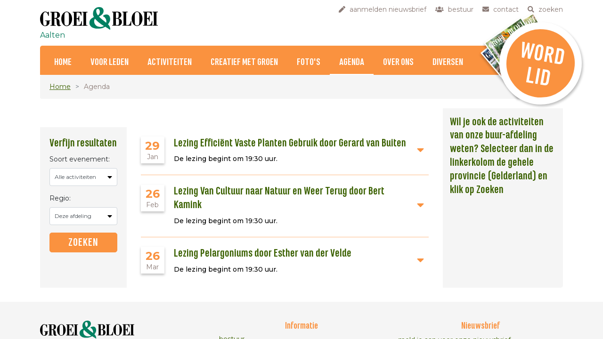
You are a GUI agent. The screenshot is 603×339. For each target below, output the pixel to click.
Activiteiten (169, 62)
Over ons (398, 62)
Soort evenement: (79, 159)
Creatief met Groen (244, 62)
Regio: (60, 198)
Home (63, 62)
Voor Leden (109, 62)
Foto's (308, 62)
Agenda (351, 62)
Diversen (447, 62)
